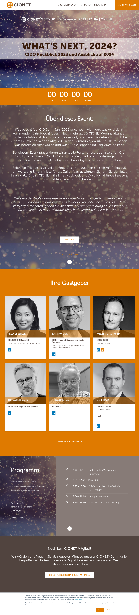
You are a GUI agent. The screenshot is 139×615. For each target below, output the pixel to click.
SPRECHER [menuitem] (86, 5)
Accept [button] (100, 610)
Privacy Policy (78, 599)
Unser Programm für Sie (69, 441)
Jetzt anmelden (69, 254)
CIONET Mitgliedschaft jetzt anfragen (69, 575)
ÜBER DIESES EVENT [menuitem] (67, 5)
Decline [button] (109, 610)
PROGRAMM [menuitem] (100, 5)
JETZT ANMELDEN (127, 5)
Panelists (69, 240)
